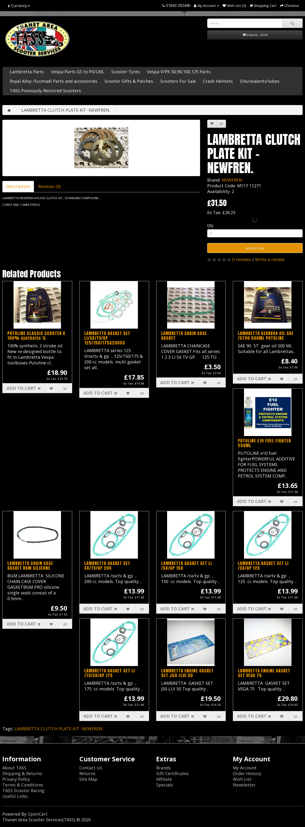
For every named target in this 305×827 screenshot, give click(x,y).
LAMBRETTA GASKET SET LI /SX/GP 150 (186, 565)
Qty (210, 225)
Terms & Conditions (22, 785)
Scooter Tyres (125, 71)
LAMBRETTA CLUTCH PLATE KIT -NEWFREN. (65, 110)
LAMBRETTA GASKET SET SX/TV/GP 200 (107, 565)
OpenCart (37, 814)
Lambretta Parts (27, 71)
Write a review (270, 259)
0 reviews (241, 259)
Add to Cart (255, 248)
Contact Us (90, 768)
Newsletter (244, 785)
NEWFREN (232, 180)
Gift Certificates (172, 773)
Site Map (88, 779)
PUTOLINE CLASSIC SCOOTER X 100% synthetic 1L (36, 335)
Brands (163, 768)
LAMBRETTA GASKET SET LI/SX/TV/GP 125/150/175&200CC (107, 338)
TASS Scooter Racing (23, 790)
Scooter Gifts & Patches (128, 81)
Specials (164, 785)
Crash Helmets (218, 81)
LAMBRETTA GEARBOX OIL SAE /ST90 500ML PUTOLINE (266, 335)
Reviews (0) (49, 186)
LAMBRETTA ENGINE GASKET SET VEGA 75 (264, 673)
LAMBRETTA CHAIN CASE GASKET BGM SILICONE (30, 565)
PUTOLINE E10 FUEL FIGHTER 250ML (264, 443)
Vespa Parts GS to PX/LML (77, 71)
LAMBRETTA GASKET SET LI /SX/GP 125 (263, 565)
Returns (87, 773)
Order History (247, 773)
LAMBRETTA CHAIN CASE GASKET (184, 335)
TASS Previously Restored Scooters (45, 90)
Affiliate (164, 779)
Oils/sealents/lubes (259, 81)
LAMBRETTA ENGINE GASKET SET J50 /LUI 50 (187, 673)
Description (18, 186)
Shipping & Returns (22, 773)
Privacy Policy (16, 779)
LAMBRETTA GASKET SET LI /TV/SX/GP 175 (109, 673)
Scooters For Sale (178, 81)
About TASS (14, 768)
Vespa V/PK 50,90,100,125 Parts (179, 71)
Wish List (242, 779)
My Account (245, 768)
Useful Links (15, 796)
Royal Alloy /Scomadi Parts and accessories (53, 81)
